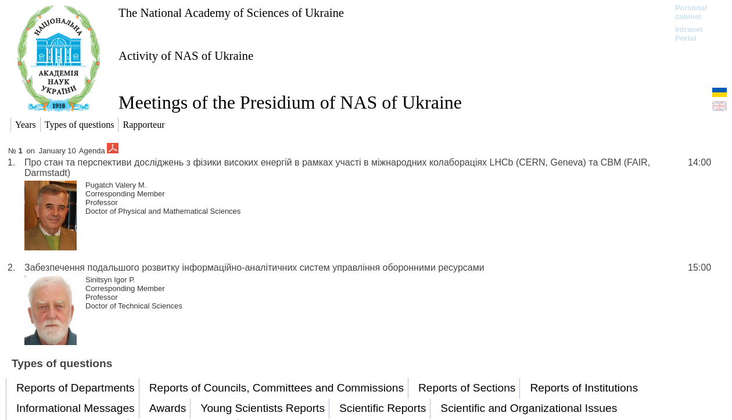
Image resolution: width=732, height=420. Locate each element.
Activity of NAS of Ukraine (186, 55)
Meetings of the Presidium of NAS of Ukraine (290, 102)
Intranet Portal (689, 33)
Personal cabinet (691, 12)
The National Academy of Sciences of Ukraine (231, 12)
